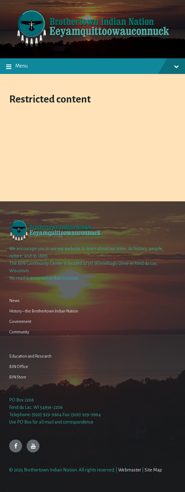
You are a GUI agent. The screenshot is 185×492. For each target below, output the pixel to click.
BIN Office (18, 366)
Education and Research (30, 356)
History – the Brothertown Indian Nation (43, 311)
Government (20, 321)
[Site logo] (92, 46)
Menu (92, 67)
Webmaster (129, 469)
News (14, 300)
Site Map (153, 469)
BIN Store (17, 377)
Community (19, 332)
